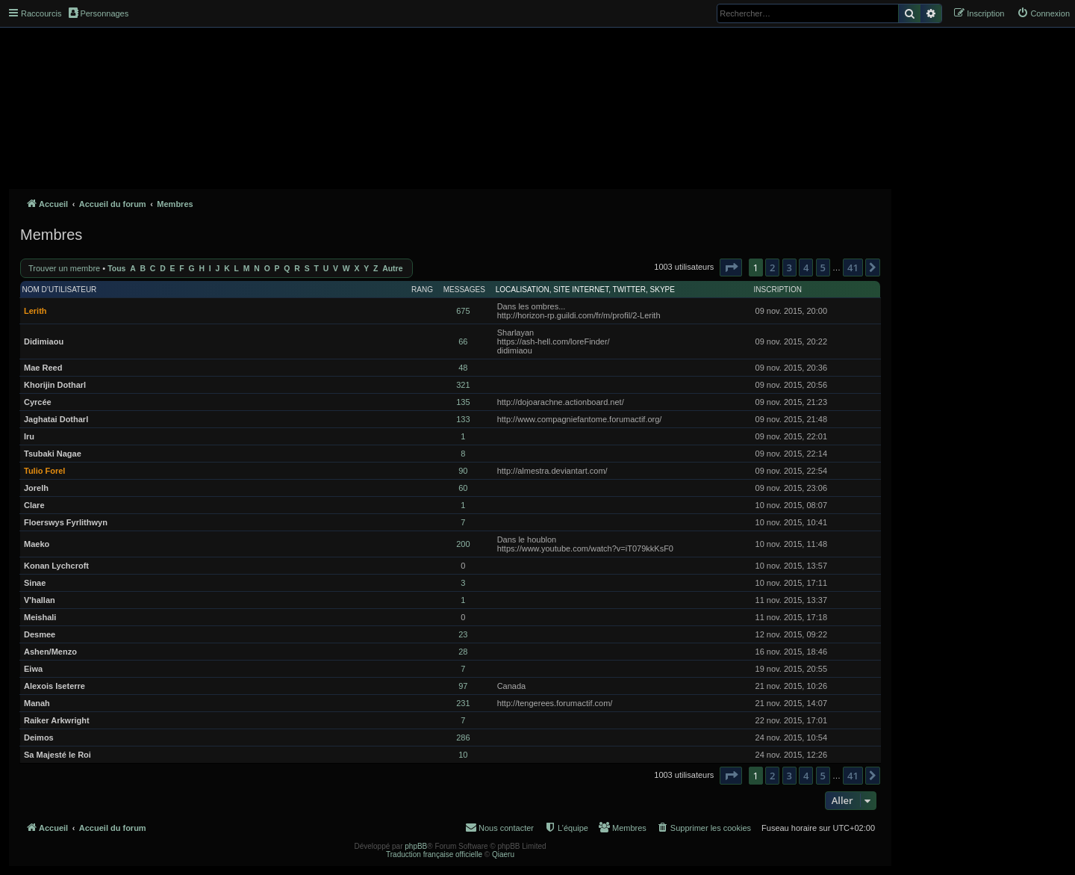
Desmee (39, 634)
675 (463, 310)
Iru (29, 436)
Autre (392, 269)
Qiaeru (503, 854)
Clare (34, 505)
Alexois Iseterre (54, 685)
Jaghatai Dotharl (56, 419)
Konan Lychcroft (56, 565)
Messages (464, 289)
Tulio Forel (44, 470)
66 (462, 341)
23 (462, 634)
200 (463, 543)
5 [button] (823, 267)
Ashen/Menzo (50, 651)
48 (462, 367)
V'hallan (39, 600)
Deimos (39, 737)
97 (462, 685)
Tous (116, 269)
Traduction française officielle (434, 854)
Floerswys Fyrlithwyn (66, 522)
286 (463, 737)
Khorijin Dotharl (55, 384)
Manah (37, 703)
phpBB (416, 846)
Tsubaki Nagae (52, 453)
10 (462, 754)
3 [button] (789, 267)
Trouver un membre (64, 268)
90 (462, 470)
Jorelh (36, 487)
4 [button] (805, 267)
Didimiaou (43, 341)
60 (462, 487)
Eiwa (33, 668)
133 (463, 419)
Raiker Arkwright (57, 720)
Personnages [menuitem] (98, 12)
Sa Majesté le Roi (57, 754)
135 (463, 402)
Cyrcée (38, 402)
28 (462, 651)
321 (463, 384)
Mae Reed (43, 367)
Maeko (36, 543)
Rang (422, 289)
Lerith (35, 310)
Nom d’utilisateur (59, 289)
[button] (731, 267)
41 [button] (853, 267)
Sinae (35, 582)
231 (463, 703)
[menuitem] (1043, 13)
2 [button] (772, 267)
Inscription (778, 289)
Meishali (40, 617)
